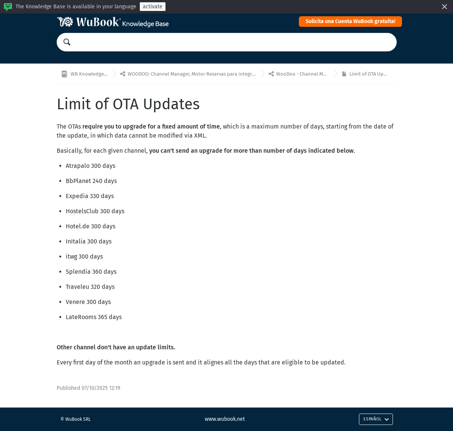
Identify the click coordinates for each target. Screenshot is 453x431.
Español (376, 419)
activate (152, 6)
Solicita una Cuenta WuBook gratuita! (350, 21)
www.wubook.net (225, 419)
